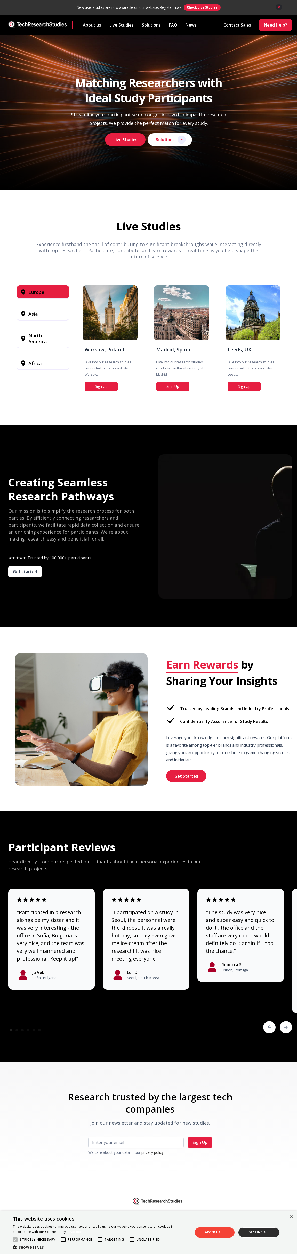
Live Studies (121, 25)
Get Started (186, 776)
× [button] (291, 1216)
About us (92, 25)
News (191, 25)
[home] (40, 25)
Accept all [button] (214, 1232)
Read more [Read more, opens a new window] (76, 1232)
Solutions (151, 25)
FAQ (173, 25)
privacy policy (152, 1152)
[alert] (148, 1232)
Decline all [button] (258, 1232)
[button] (269, 1027)
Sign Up (101, 386)
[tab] (43, 292)
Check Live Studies (202, 7)
